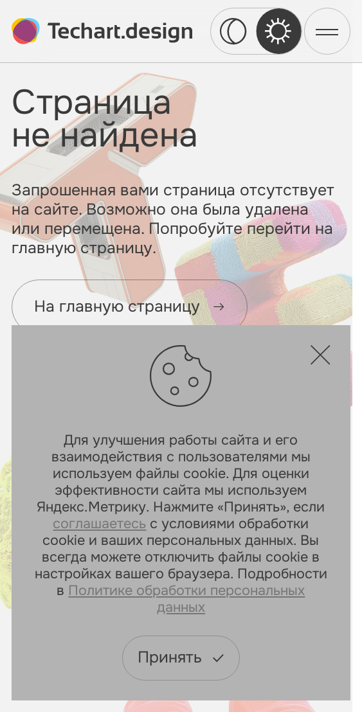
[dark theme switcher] (234, 31)
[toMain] (102, 31)
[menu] (327, 31)
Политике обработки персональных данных (186, 599)
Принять (181, 657)
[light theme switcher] (279, 31)
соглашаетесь (99, 524)
